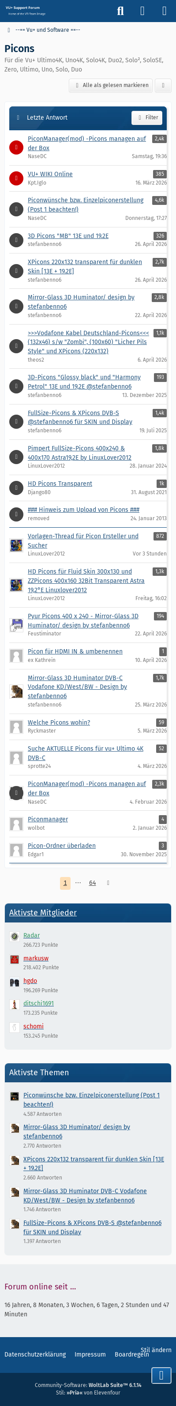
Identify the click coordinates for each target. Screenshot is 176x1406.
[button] (163, 86)
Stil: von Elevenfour (88, 1393)
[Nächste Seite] (108, 883)
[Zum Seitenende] (161, 1375)
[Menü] (164, 11)
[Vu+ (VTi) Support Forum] (25, 10)
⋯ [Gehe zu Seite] (78, 883)
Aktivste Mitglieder (43, 913)
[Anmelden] (142, 11)
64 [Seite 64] (92, 883)
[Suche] (120, 11)
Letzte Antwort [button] (47, 117)
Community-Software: (88, 1385)
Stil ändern (156, 1350)
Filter (146, 117)
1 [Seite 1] (65, 883)
